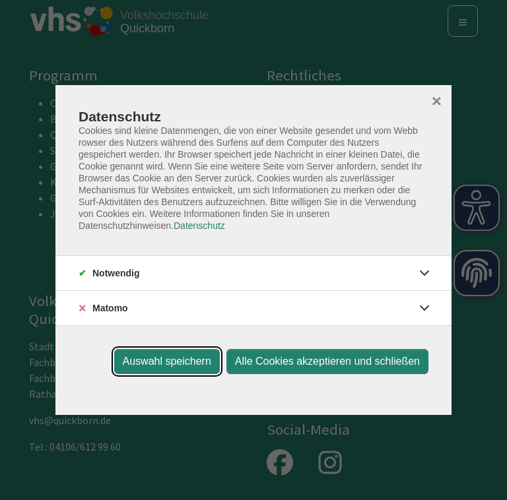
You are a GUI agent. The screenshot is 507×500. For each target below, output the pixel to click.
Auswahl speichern (167, 361)
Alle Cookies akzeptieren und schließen (327, 361)
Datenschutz (199, 225)
